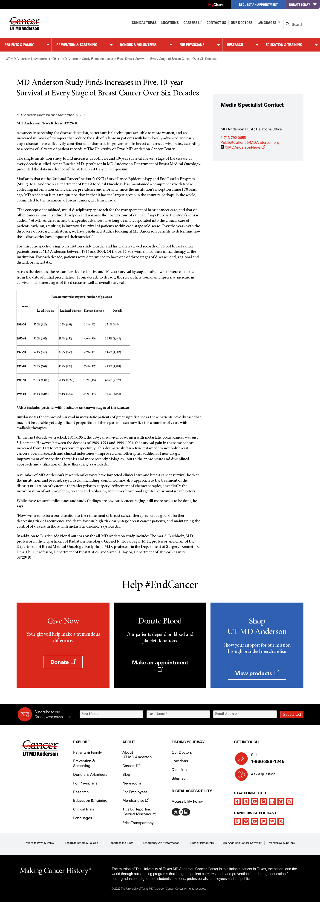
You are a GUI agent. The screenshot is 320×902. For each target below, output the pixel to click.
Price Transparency (137, 823)
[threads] (289, 801)
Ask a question (260, 776)
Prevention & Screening (76, 44)
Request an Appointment (258, 4)
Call (275, 758)
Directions (180, 769)
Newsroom (131, 783)
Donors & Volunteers (138, 44)
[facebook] (237, 801)
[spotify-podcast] (246, 821)
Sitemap (179, 778)
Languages (266, 22)
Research (235, 44)
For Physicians (192, 44)
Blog (126, 774)
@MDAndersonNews (245, 147)
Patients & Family (19, 44)
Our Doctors (241, 22)
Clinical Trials (144, 22)
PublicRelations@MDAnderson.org (250, 142)
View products (257, 673)
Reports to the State (121, 843)
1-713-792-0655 (233, 137)
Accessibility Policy (187, 801)
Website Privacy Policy (40, 843)
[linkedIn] (272, 801)
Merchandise (135, 800)
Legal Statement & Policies (81, 843)
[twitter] (246, 801)
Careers (192, 22)
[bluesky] (281, 801)
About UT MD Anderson (137, 754)
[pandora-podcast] (263, 821)
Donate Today (303, 4)
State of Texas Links (202, 843)
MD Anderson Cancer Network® (242, 843)
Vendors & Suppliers (281, 843)
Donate (62, 662)
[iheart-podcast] (272, 821)
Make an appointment (160, 665)
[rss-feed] (281, 821)
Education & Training (284, 44)
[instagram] (263, 801)
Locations (180, 761)
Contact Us (216, 22)
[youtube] (254, 801)
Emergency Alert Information (161, 843)
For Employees (134, 792)
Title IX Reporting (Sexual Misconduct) (139, 811)
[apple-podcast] (237, 821)
